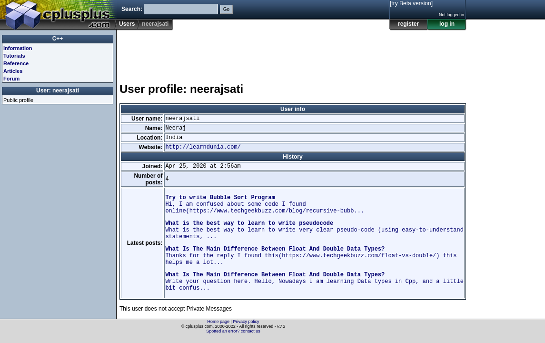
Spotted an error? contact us (233, 331)
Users (127, 23)
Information (17, 48)
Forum (11, 78)
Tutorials (14, 56)
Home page (219, 321)
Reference (16, 63)
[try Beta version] (411, 3)
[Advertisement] (292, 51)
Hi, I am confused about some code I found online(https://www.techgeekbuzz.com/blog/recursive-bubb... (264, 204)
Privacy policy (246, 321)
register (408, 23)
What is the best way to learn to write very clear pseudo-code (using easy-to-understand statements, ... (314, 230)
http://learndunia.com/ (202, 147)
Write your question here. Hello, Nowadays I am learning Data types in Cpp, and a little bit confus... (314, 282)
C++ (57, 38)
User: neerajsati (57, 90)
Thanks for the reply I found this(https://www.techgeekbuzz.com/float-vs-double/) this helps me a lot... (310, 256)
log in (447, 23)
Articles (12, 71)
